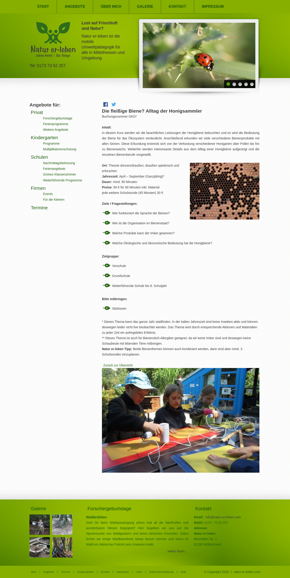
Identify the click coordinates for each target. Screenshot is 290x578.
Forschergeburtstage (57, 118)
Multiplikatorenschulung (59, 149)
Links (139, 572)
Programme (51, 143)
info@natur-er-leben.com (223, 517)
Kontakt (177, 6)
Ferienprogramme (55, 124)
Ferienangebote (54, 168)
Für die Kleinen (53, 199)
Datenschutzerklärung (161, 572)
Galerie (145, 6)
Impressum (213, 6)
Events (48, 194)
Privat (37, 112)
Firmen (38, 188)
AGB (183, 572)
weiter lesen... (177, 551)
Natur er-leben (53, 41)
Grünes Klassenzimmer (59, 174)
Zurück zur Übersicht (118, 365)
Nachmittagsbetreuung (59, 163)
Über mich (111, 6)
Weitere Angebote (55, 129)
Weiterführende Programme (62, 180)
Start (43, 6)
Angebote (75, 6)
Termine (39, 207)
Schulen (39, 157)
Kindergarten (44, 137)
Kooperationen (85, 572)
